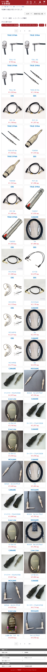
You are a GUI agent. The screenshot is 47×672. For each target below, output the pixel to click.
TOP (2, 6)
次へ (30, 31)
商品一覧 (6, 6)
